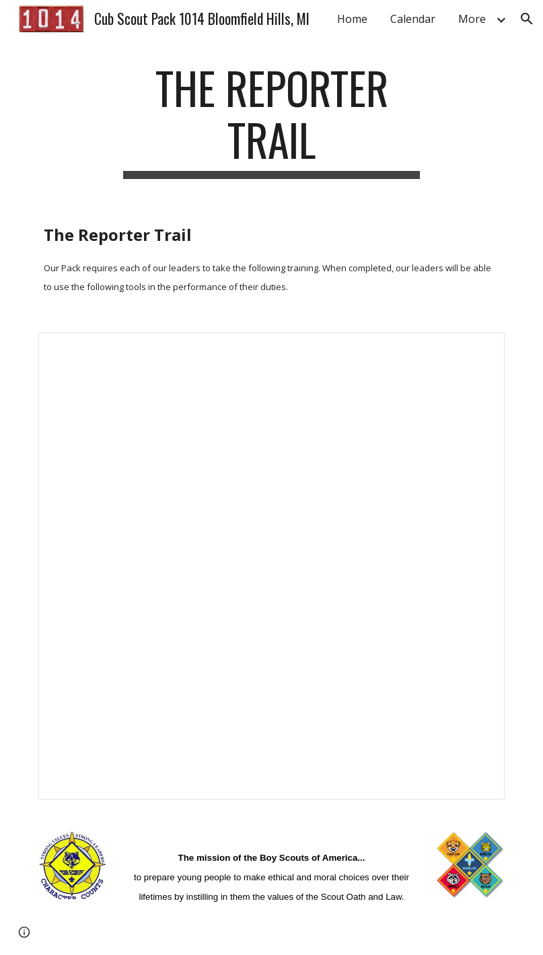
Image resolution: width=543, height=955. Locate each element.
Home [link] (352, 18)
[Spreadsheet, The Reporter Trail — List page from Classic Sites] (271, 565)
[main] (271, 120)
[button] (527, 19)
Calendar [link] (412, 18)
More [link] (472, 18)
